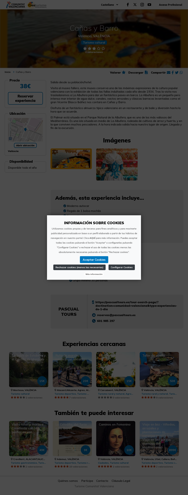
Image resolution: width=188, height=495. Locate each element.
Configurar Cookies (122, 267)
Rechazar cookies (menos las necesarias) (79, 267)
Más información (94, 274)
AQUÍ (92, 238)
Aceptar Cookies (94, 259)
